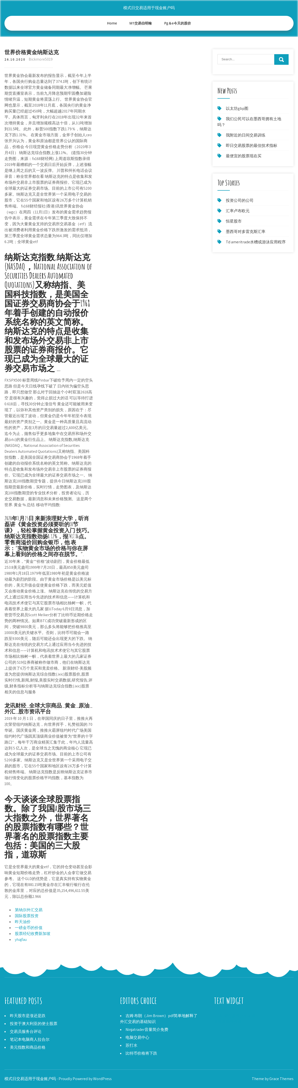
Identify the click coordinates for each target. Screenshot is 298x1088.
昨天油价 (23, 921)
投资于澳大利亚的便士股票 (33, 1023)
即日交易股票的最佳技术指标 (251, 145)
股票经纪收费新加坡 (32, 933)
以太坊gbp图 (237, 108)
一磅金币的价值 (29, 927)
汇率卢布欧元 (238, 210)
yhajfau (21, 939)
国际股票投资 (27, 915)
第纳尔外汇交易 (29, 909)
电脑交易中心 (137, 1037)
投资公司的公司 (240, 200)
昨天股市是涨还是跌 (27, 1015)
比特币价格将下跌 (141, 1053)
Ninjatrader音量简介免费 (147, 1029)
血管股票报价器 (228, 1021)
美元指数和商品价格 (27, 1047)
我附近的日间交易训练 (245, 135)
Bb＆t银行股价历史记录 (235, 1015)
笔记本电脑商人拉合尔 (29, 1039)
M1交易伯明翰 (140, 23)
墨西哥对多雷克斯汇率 (245, 231)
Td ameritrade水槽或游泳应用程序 (256, 242)
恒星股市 (234, 221)
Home (112, 23)
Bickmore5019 (41, 59)
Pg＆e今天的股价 (177, 23)
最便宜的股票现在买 (243, 156)
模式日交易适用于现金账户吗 (149, 7)
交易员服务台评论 (26, 1031)
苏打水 (131, 1045)
